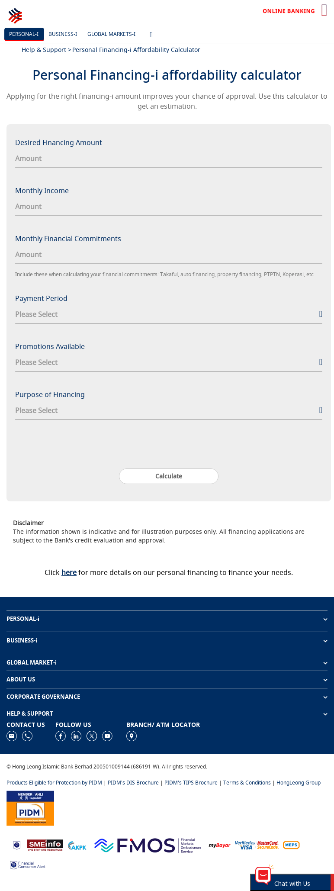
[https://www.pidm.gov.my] (30, 807)
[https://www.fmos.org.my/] (147, 844)
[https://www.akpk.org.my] (77, 844)
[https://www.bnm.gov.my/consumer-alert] (27, 864)
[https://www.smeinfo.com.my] (45, 844)
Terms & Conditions (247, 782)
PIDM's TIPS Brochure (191, 782)
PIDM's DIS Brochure (133, 782)
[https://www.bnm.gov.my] (16, 845)
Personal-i (24, 34)
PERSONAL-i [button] (22, 619)
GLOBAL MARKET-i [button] (31, 662)
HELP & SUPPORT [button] (29, 713)
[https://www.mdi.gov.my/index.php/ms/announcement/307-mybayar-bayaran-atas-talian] (219, 845)
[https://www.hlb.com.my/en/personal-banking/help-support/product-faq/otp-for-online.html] (257, 844)
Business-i (62, 34)
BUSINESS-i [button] (21, 640)
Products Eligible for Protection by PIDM (54, 782)
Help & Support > (46, 49)
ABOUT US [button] (20, 679)
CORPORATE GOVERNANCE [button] (43, 697)
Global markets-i (111, 34)
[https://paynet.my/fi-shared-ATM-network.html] (291, 844)
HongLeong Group (298, 782)
